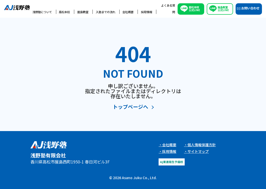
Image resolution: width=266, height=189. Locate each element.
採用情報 (146, 12)
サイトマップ (198, 151)
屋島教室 (82, 12)
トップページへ (130, 107)
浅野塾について (42, 12)
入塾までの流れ (105, 12)
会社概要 (128, 12)
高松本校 (64, 12)
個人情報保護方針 (201, 144)
